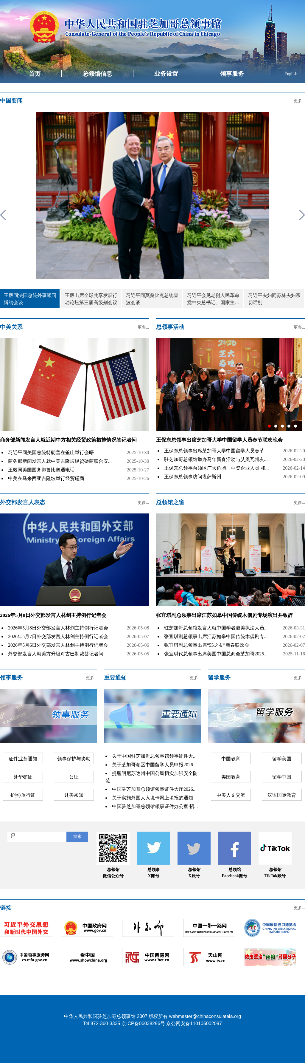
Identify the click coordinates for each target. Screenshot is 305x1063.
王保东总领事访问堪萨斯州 (192, 476)
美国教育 (230, 776)
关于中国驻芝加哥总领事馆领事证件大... (154, 756)
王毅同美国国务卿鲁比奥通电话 (41, 469)
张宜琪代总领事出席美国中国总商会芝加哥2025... (216, 653)
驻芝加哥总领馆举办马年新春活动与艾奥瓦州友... (216, 459)
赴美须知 (73, 795)
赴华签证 (22, 776)
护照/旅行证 (22, 795)
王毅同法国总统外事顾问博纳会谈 (30, 299)
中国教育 (230, 758)
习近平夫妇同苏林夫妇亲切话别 (274, 299)
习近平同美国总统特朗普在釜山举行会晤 (51, 452)
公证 (74, 776)
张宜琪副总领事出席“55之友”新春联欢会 (206, 645)
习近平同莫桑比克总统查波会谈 (152, 299)
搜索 (77, 836)
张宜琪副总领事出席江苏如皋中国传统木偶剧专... (216, 636)
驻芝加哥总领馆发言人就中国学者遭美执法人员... (216, 627)
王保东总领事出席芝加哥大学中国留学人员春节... (216, 450)
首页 (35, 73)
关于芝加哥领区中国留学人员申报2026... (154, 764)
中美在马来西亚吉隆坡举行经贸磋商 (46, 478)
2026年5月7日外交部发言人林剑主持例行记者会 (58, 636)
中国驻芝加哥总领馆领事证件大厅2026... (154, 789)
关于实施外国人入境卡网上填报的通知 (152, 797)
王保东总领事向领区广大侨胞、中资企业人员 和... (216, 468)
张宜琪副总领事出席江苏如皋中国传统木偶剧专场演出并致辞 (224, 615)
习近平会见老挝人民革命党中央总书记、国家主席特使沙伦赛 (213, 299)
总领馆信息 (97, 73)
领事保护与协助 (74, 758)
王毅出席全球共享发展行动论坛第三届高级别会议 (91, 299)
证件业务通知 (23, 758)
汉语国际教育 (281, 795)
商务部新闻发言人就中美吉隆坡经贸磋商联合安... (60, 461)
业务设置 (166, 73)
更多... (299, 101)
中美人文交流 (231, 795)
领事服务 (232, 73)
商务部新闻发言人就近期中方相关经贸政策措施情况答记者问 (68, 440)
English (290, 74)
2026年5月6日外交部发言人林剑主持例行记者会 (58, 645)
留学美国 (281, 758)
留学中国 (281, 776)
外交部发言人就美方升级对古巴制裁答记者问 (55, 653)
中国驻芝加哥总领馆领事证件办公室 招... (155, 806)
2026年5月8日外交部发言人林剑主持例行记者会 (53, 615)
